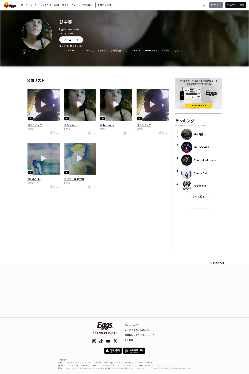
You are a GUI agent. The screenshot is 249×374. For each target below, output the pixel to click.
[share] (24, 52)
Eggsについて (131, 325)
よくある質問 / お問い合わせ (139, 330)
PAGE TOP (217, 315)
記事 (56, 5)
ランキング (45, 5)
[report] (29, 52)
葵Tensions (70, 125)
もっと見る (198, 196)
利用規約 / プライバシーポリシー (141, 335)
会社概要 (129, 340)
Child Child (34, 179)
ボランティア (34, 125)
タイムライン (69, 5)
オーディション (29, 5)
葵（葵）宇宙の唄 (74, 179)
